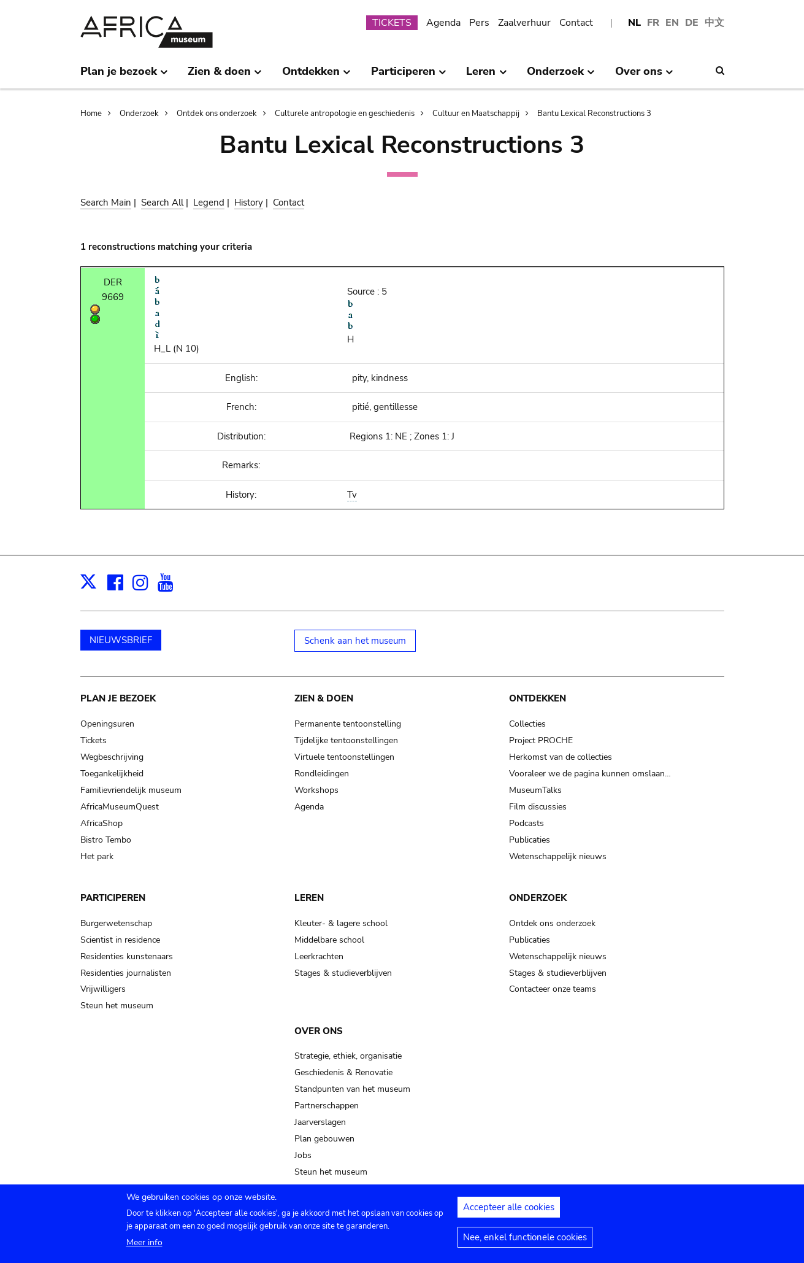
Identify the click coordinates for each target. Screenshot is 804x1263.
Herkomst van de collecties (560, 757)
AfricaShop (101, 823)
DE (692, 22)
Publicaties (529, 840)
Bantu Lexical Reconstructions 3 (594, 113)
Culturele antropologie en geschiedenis (345, 113)
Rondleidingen (321, 773)
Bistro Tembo (105, 840)
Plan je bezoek (118, 698)
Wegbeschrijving (112, 757)
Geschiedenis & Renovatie (343, 1072)
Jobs (303, 1155)
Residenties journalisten (125, 973)
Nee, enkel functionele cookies (525, 1243)
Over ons (318, 1031)
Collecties (527, 724)
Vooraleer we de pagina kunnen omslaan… (590, 773)
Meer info (144, 1248)
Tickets (93, 740)
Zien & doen (323, 698)
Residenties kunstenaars (126, 956)
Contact (576, 22)
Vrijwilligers (103, 989)
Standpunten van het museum (352, 1089)
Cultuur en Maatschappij (475, 113)
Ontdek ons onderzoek (217, 113)
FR (653, 22)
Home (91, 113)
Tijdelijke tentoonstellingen (346, 740)
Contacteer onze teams (552, 989)
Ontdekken (537, 698)
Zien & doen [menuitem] (225, 76)
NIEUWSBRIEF (121, 640)
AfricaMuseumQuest (119, 807)
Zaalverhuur (524, 22)
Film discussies (538, 807)
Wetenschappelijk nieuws (558, 856)
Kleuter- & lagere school (341, 923)
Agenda (443, 22)
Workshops (316, 790)
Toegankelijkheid (112, 773)
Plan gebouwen (324, 1139)
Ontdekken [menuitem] (316, 76)
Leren (309, 898)
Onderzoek (139, 113)
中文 (714, 22)
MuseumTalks (535, 790)
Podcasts (526, 823)
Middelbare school (329, 940)
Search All (162, 202)
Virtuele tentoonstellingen (344, 757)
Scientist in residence (120, 940)
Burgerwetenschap (116, 923)
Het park (96, 856)
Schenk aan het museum (355, 641)
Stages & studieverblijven (343, 973)
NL (634, 22)
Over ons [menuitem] (644, 76)
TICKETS (392, 22)
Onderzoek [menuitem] (561, 76)
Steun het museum (116, 1005)
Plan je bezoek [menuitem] (124, 76)
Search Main (105, 202)
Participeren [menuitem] (408, 76)
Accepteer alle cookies (508, 1213)
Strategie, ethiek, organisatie (348, 1056)
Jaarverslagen (320, 1122)
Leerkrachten (318, 956)
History (248, 202)
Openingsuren (107, 724)
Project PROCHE (541, 740)
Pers (479, 22)
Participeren (112, 898)
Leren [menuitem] (486, 76)
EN (672, 22)
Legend (208, 202)
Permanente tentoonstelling (347, 724)
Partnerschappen (326, 1105)
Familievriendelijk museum (131, 790)
